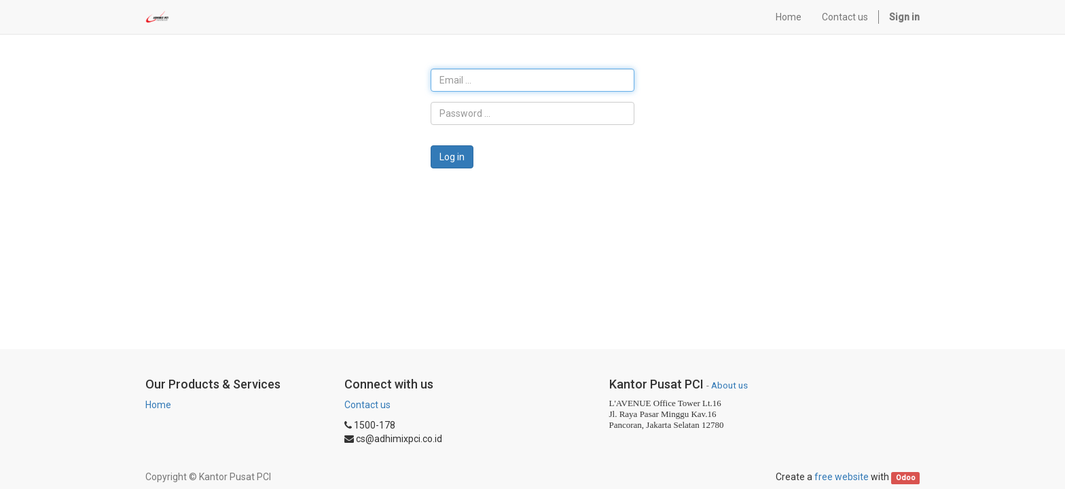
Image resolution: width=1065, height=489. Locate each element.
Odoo (906, 477)
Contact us (367, 404)
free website (841, 476)
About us (729, 385)
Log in (452, 156)
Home (158, 404)
